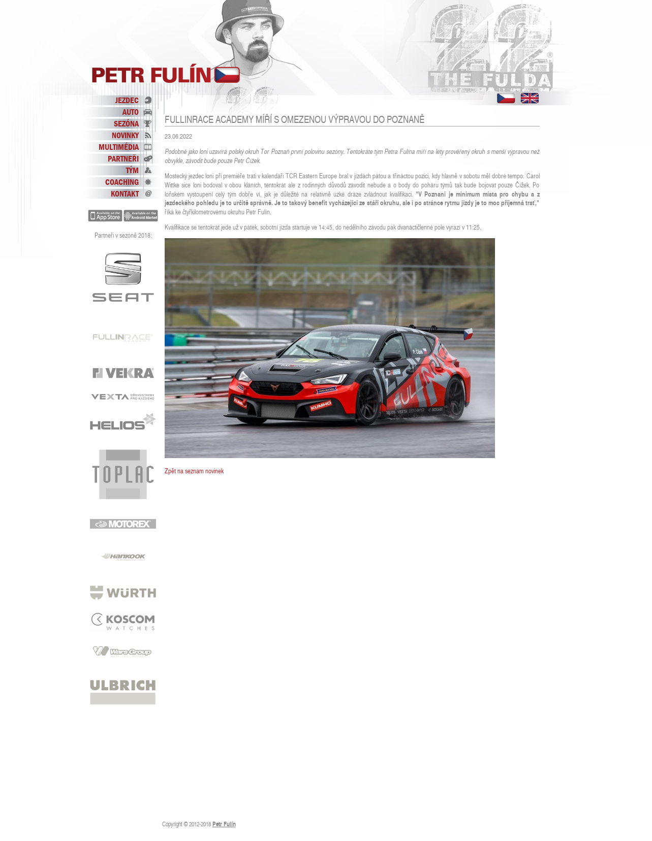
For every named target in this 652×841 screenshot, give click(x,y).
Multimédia (119, 146)
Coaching (122, 181)
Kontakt (125, 193)
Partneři (123, 158)
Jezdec (127, 100)
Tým (132, 170)
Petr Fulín (166, 73)
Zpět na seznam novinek (194, 471)
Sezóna (126, 123)
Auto (130, 111)
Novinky (125, 135)
